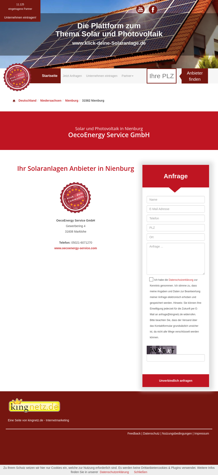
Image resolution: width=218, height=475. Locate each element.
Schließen (140, 472)
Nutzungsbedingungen (177, 433)
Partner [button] (128, 76)
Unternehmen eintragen (101, 76)
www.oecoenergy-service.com (75, 248)
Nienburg (71, 100)
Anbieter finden (195, 76)
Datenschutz (151, 433)
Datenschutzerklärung (181, 279)
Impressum (201, 433)
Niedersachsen (51, 100)
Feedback (134, 433)
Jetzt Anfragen (72, 76)
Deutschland (24, 100)
